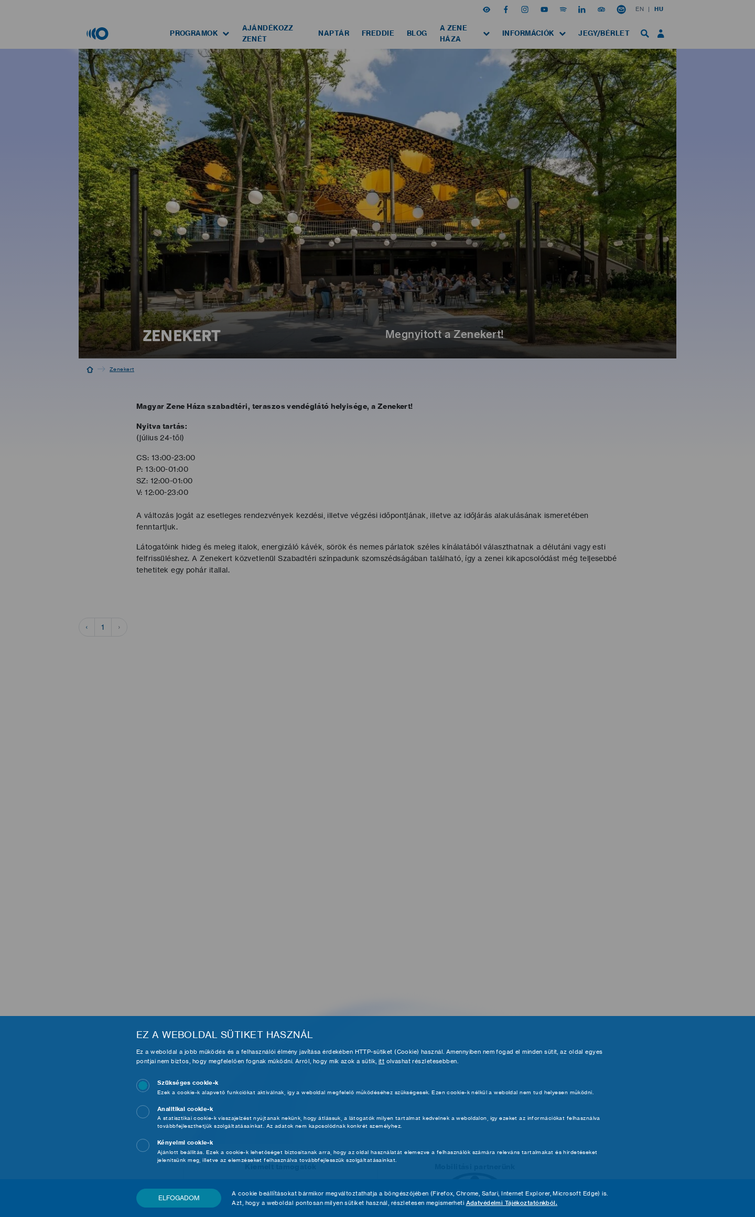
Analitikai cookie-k (185, 1109)
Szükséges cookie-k (188, 1082)
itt (381, 1061)
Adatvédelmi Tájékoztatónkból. (510, 1203)
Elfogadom (178, 1198)
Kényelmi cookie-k (185, 1142)
